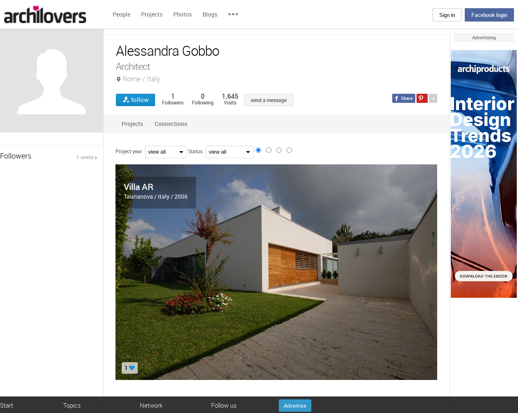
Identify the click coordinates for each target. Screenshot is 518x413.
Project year (128, 151)
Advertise (295, 405)
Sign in (447, 15)
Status (195, 151)
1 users (85, 157)
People (121, 14)
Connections (171, 124)
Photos (182, 14)
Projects (151, 14)
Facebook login (489, 15)
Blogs (209, 14)
